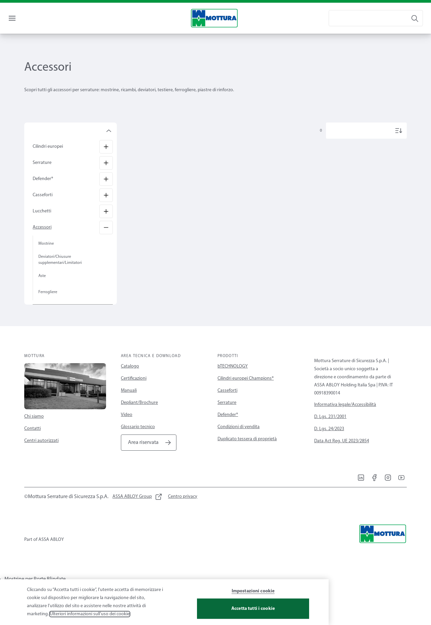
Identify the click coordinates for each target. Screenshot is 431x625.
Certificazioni (133, 391)
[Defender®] (106, 192)
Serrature (42, 176)
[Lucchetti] (106, 225)
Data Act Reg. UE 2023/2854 (341, 454)
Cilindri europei (48, 160)
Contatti (32, 442)
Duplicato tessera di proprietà (247, 452)
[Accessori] (106, 241)
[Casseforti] (106, 208)
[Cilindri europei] (106, 160)
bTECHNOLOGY (233, 379)
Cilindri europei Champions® (246, 391)
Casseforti (43, 208)
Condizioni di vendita (239, 440)
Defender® (43, 192)
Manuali (129, 404)
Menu (23, 31)
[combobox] (376, 32)
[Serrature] (106, 176)
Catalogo (130, 379)
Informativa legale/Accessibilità (345, 418)
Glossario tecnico (138, 440)
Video (126, 428)
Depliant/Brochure (139, 416)
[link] (27, 8)
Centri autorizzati (41, 454)
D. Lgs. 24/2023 (329, 442)
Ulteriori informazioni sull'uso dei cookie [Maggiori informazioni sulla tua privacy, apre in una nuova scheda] (90, 621)
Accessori (42, 240)
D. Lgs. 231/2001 (330, 430)
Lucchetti (42, 224)
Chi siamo (34, 429)
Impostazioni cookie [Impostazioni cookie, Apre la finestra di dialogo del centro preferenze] (253, 598)
